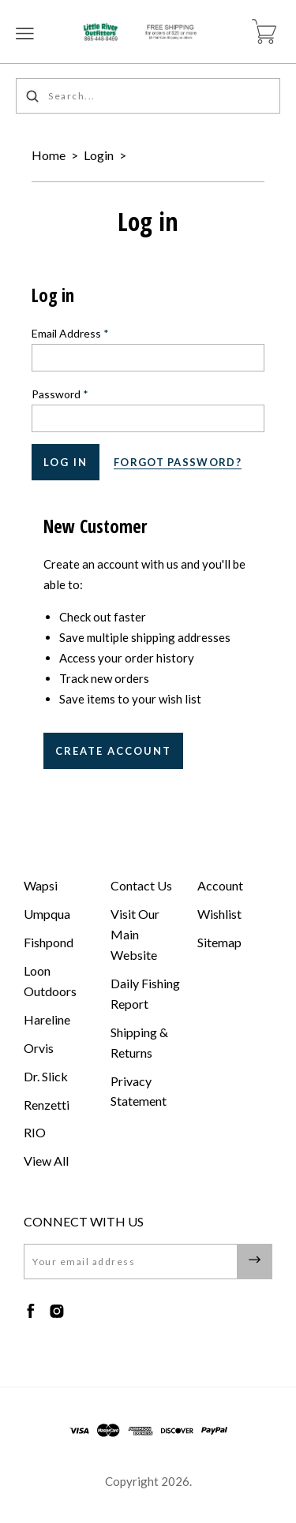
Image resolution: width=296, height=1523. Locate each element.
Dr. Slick (46, 1076)
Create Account (113, 751)
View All (46, 1160)
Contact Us (141, 885)
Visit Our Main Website (135, 934)
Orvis (39, 1047)
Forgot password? (178, 462)
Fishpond (48, 942)
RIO (35, 1132)
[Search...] (148, 96)
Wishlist (219, 913)
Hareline (47, 1019)
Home (49, 154)
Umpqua (47, 913)
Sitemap (219, 942)
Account (220, 885)
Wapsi (41, 885)
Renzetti (46, 1104)
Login (99, 154)
